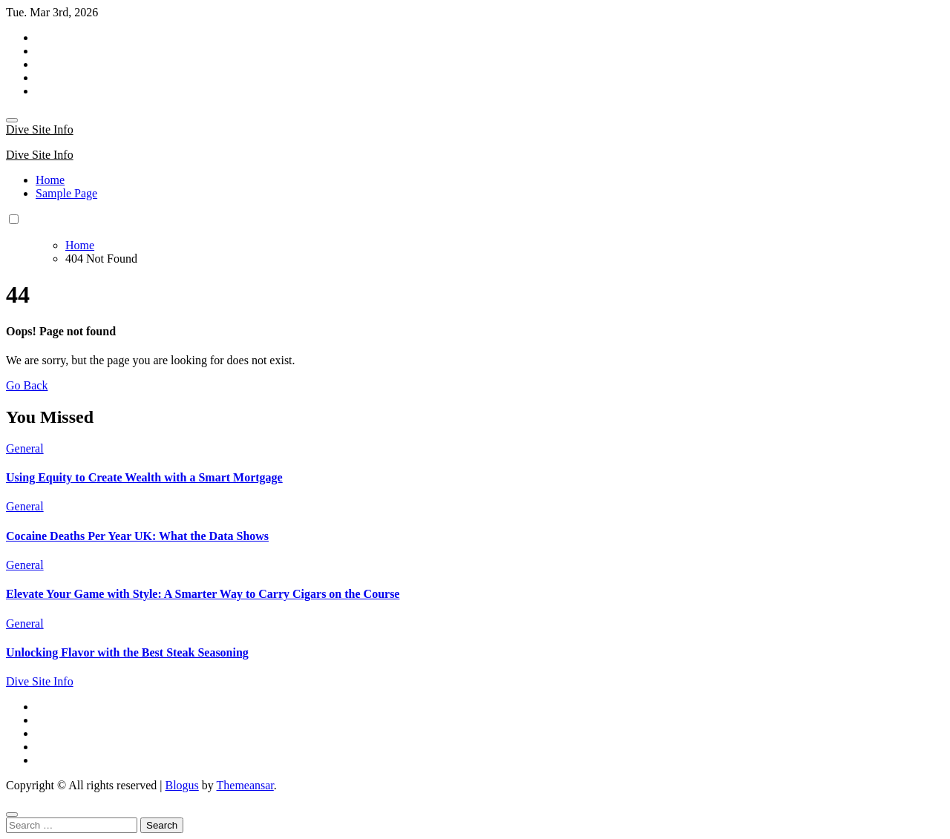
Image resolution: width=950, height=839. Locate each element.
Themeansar (245, 785)
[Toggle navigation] (12, 120)
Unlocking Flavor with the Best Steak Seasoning (127, 652)
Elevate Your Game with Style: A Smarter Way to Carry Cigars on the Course (202, 594)
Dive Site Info (39, 129)
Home (50, 180)
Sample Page (66, 193)
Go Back (27, 385)
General (25, 448)
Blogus (181, 785)
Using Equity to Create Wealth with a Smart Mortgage (144, 477)
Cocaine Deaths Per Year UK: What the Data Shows (137, 536)
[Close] (12, 814)
